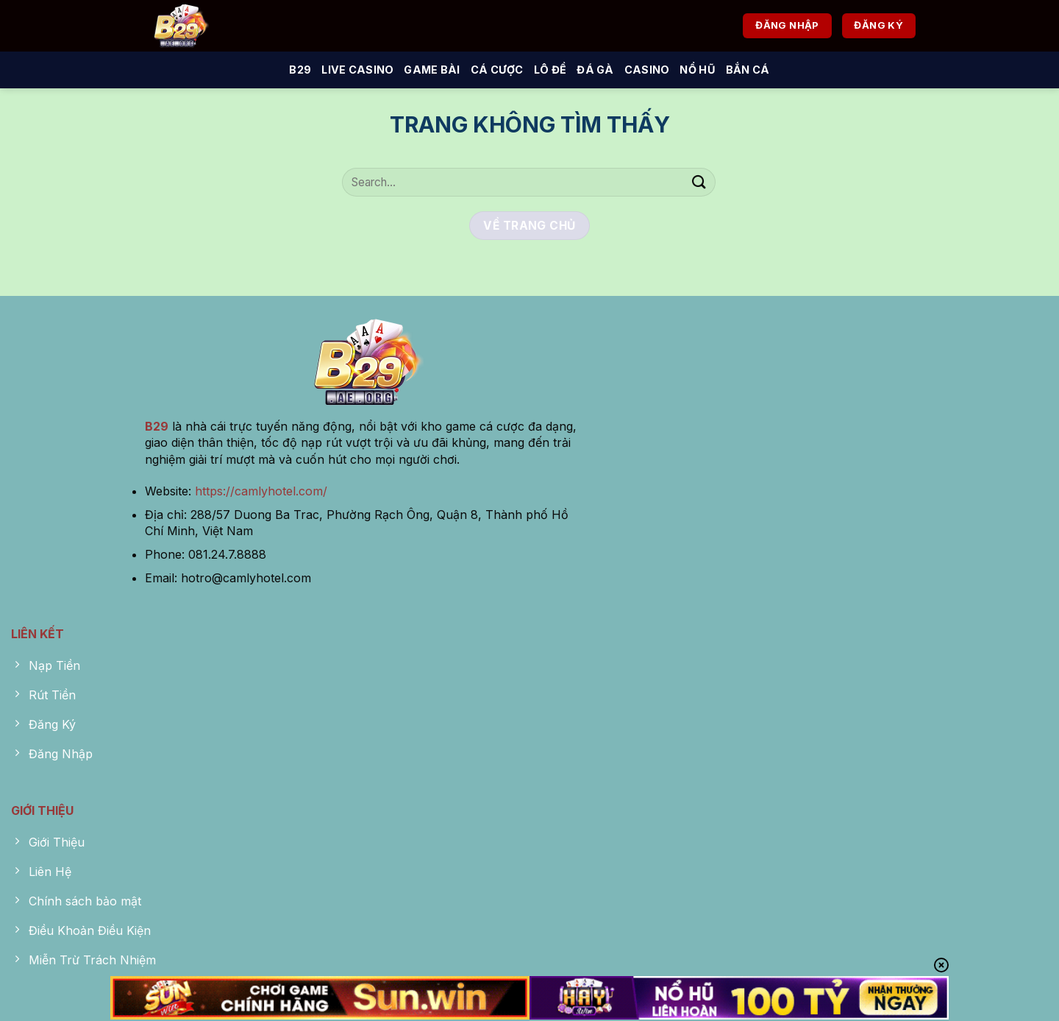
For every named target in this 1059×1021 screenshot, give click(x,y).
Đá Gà (595, 69)
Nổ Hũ (697, 69)
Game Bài (432, 69)
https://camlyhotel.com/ (261, 491)
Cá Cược (497, 69)
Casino (647, 69)
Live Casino (357, 69)
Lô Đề (550, 69)
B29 (300, 69)
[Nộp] (699, 182)
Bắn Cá (748, 69)
